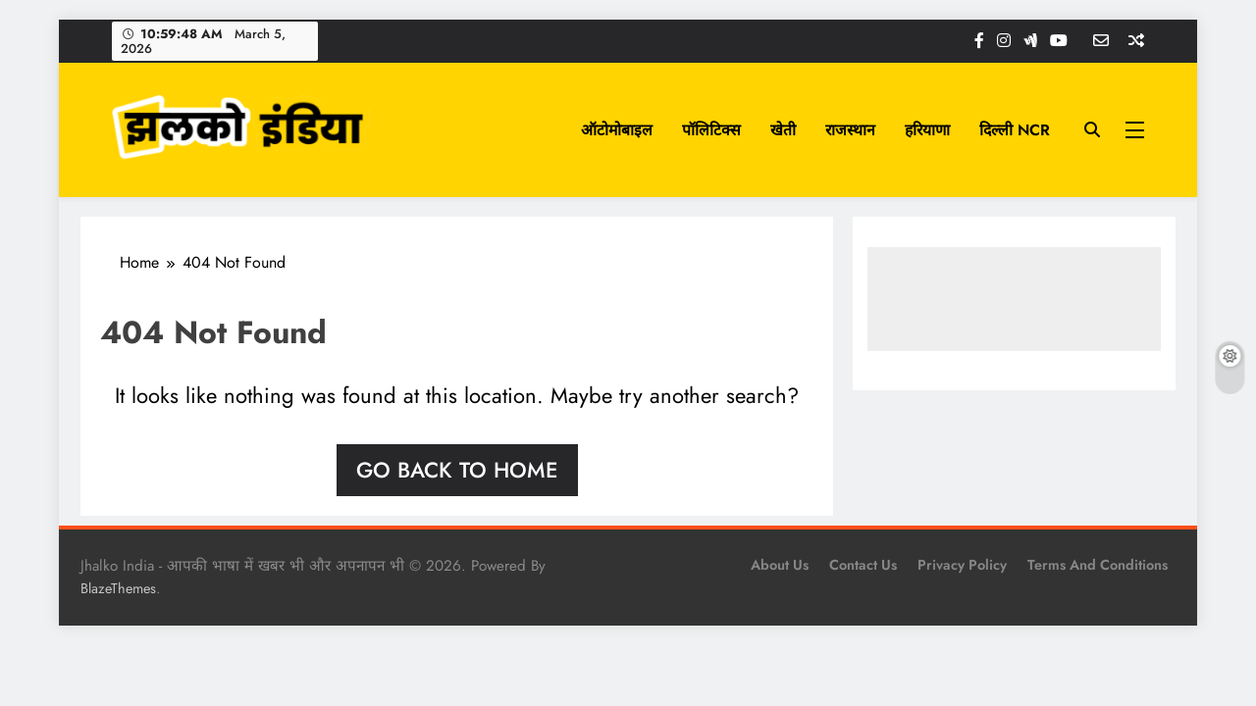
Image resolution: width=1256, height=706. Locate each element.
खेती (783, 130)
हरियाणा (927, 130)
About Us (780, 565)
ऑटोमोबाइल (617, 130)
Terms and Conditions (1097, 565)
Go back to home (457, 469)
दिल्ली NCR (1014, 130)
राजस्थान (850, 130)
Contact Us (863, 565)
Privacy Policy (962, 565)
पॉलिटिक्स (711, 130)
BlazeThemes (118, 588)
